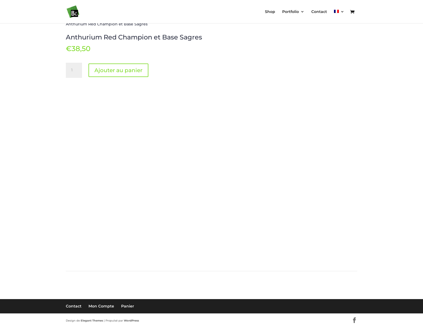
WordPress (131, 320)
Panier (127, 306)
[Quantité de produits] (74, 70)
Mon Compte (101, 306)
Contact (73, 306)
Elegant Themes (92, 320)
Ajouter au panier (118, 70)
